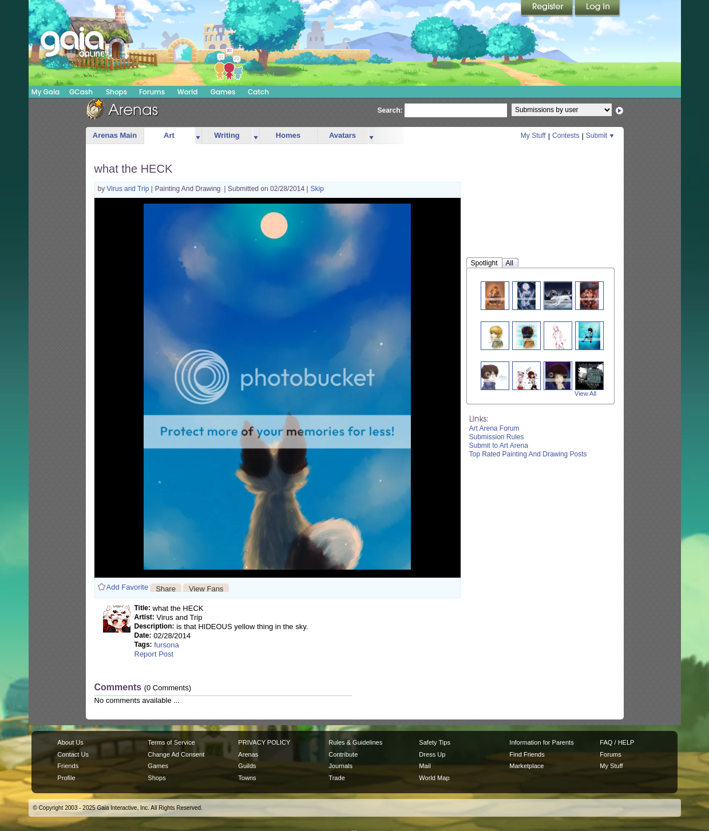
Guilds (247, 765)
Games (223, 92)
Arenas (248, 754)
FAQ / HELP (617, 742)
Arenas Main (115, 135)
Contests (565, 136)
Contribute (343, 754)
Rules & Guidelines (355, 742)
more (198, 136)
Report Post (154, 654)
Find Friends (526, 754)
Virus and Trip (129, 189)
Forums (152, 92)
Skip (317, 189)
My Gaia (45, 92)
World (187, 92)
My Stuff (533, 136)
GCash (81, 92)
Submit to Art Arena (498, 446)
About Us (70, 742)
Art (169, 135)
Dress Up (432, 754)
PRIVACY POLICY (264, 742)
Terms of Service (171, 742)
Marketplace (526, 765)
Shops (116, 92)
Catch (258, 92)
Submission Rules (496, 437)
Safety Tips (434, 742)
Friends (67, 765)
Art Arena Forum (494, 428)
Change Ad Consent (176, 754)
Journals (340, 765)
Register (548, 8)
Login (597, 8)
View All (585, 393)
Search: (390, 110)
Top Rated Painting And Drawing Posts (528, 454)
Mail (424, 765)
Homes (288, 135)
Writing (227, 135)
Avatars (342, 135)
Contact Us (73, 754)
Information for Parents (541, 742)
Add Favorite (127, 587)
